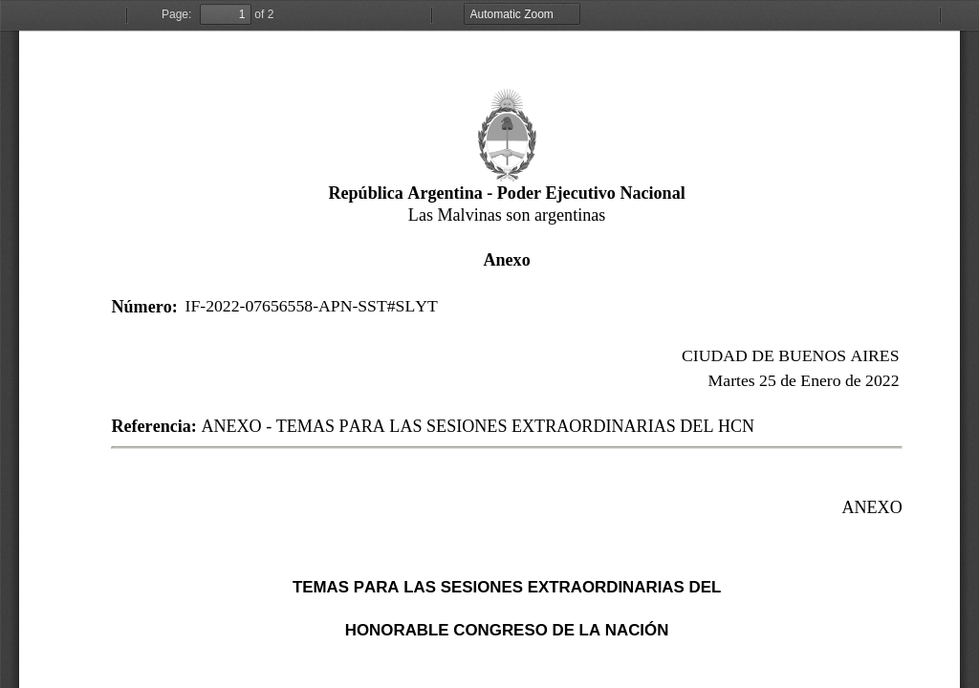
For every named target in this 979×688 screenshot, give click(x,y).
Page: (176, 14)
